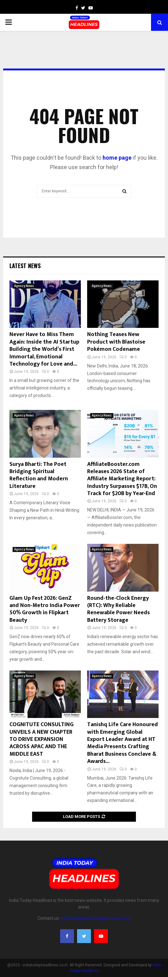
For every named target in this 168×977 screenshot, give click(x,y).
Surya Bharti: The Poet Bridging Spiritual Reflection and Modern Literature (38, 475)
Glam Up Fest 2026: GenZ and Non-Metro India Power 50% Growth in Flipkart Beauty (44, 609)
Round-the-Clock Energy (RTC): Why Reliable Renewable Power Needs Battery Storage (118, 609)
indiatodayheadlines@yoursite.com (96, 918)
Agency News (24, 286)
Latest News (25, 266)
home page (117, 157)
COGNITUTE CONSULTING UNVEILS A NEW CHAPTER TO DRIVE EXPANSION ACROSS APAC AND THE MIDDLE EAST (41, 739)
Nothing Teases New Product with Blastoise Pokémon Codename (116, 342)
